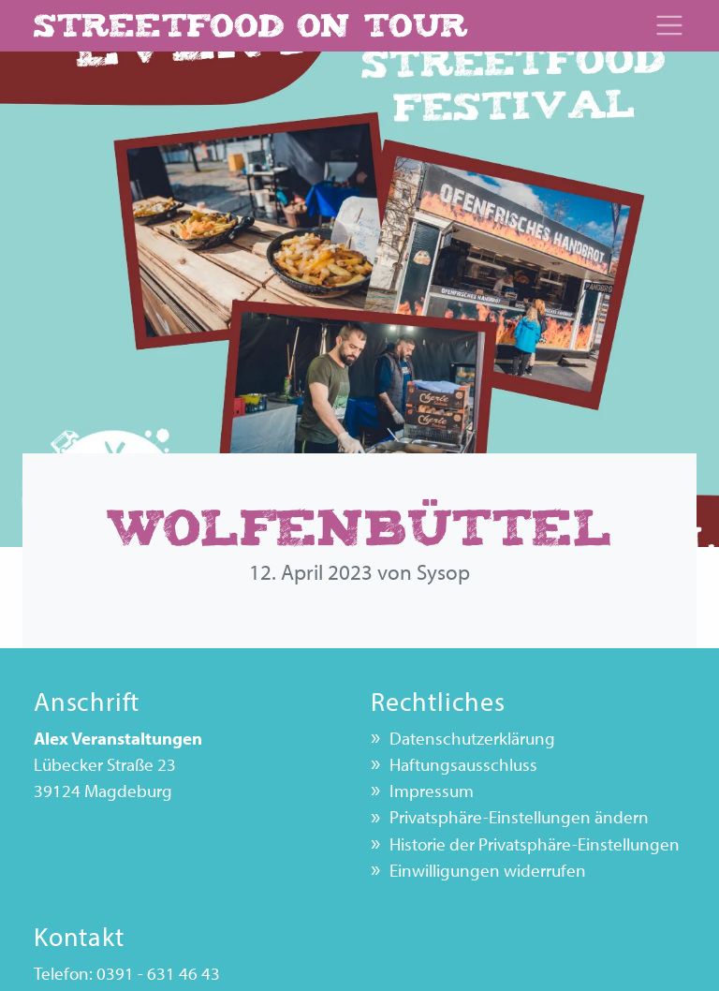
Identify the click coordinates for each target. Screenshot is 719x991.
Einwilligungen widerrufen (487, 870)
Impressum (431, 790)
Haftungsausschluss (463, 764)
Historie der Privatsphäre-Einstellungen (534, 844)
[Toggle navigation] (669, 25)
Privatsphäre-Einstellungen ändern (519, 817)
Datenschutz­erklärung (472, 738)
